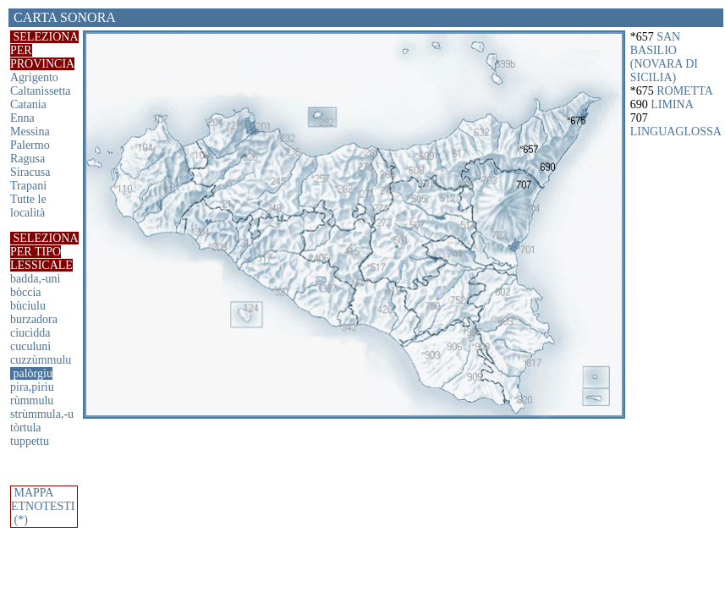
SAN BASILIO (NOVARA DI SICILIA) (664, 57)
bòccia (25, 292)
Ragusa (27, 158)
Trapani (28, 185)
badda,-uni (35, 278)
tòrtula (25, 427)
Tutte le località (28, 206)
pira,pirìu (32, 387)
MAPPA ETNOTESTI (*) (42, 506)
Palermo (30, 145)
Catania (28, 104)
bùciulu (28, 305)
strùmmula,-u (42, 414)
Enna (22, 118)
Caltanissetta (40, 91)
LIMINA (672, 104)
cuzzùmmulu (40, 360)
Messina (30, 131)
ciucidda (30, 332)
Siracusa (30, 172)
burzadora (34, 319)
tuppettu (29, 441)
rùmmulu (31, 400)
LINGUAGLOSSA (676, 131)
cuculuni (30, 346)
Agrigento (34, 77)
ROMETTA (684, 91)
